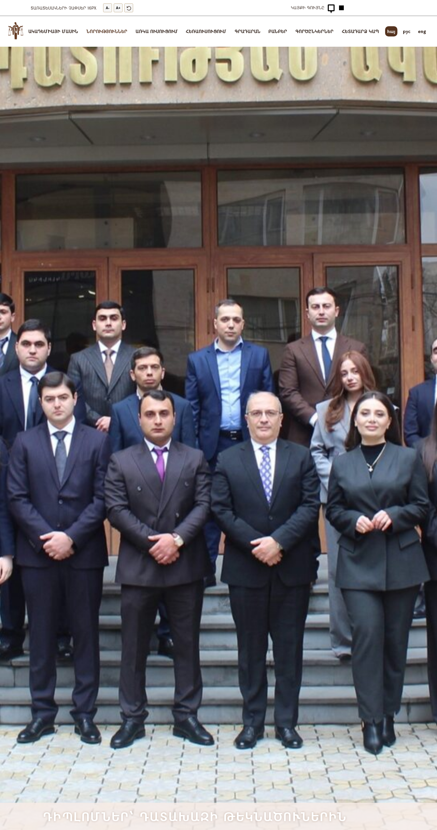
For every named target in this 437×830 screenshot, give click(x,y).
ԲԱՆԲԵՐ (277, 31)
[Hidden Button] (331, 7)
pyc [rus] (406, 31)
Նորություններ (106, 31)
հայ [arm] (391, 31)
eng (422, 31)
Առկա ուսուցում (157, 31)
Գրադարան (247, 31)
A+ (118, 8)
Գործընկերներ (314, 31)
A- (108, 8)
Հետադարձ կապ (360, 31)
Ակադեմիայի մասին (53, 31)
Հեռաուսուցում (206, 31)
